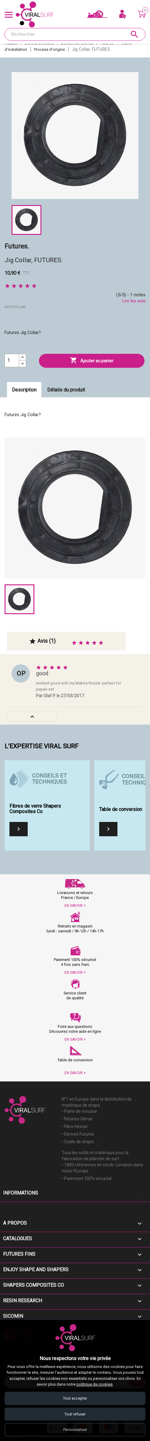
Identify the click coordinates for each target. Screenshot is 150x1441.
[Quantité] (12, 360)
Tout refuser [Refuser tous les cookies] (75, 1413)
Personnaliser (75, 1429)
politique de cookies (94, 1384)
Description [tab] (24, 390)
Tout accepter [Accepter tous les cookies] (75, 1398)
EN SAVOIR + (75, 905)
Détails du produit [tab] (66, 390)
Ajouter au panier (91, 360)
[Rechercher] (75, 34)
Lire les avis (133, 301)
